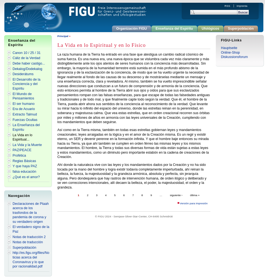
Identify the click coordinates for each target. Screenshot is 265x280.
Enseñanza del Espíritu (174, 29)
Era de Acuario (24, 109)
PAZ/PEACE (22, 150)
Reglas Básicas (24, 161)
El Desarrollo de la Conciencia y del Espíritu (26, 84)
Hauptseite (229, 48)
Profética (19, 155)
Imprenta (242, 5)
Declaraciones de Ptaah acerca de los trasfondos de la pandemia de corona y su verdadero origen (31, 213)
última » (194, 195)
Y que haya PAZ (25, 166)
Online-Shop (230, 52)
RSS (228, 5)
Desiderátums (23, 74)
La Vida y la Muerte (27, 145)
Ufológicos (210, 29)
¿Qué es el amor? (26, 177)
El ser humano (23, 104)
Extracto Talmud (25, 114)
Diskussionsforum (234, 57)
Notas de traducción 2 (29, 237)
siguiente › (176, 195)
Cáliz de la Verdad (26, 58)
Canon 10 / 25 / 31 (27, 53)
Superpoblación (241, 29)
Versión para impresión (194, 203)
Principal (62, 36)
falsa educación (24, 172)
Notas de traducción (28, 242)
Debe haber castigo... (29, 63)
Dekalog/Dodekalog (27, 69)
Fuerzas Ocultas (25, 120)
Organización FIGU (131, 29)
